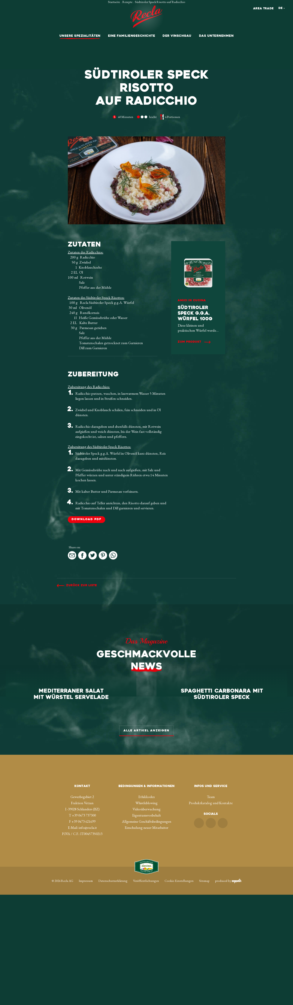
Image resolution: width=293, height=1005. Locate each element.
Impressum (86, 991)
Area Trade (263, 8)
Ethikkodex (146, 907)
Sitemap (204, 991)
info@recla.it (88, 938)
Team (211, 907)
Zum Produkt (189, 342)
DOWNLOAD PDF (86, 519)
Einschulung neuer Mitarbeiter (146, 938)
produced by (228, 991)
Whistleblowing (146, 913)
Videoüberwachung (146, 919)
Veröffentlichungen (146, 991)
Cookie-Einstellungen (179, 991)
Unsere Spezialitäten (80, 36)
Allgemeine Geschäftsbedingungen (146, 931)
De (280, 8)
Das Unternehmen (216, 36)
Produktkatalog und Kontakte (211, 913)
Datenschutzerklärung (112, 991)
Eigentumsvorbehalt (146, 925)
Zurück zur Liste (81, 585)
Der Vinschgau (177, 36)
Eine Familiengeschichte (131, 36)
